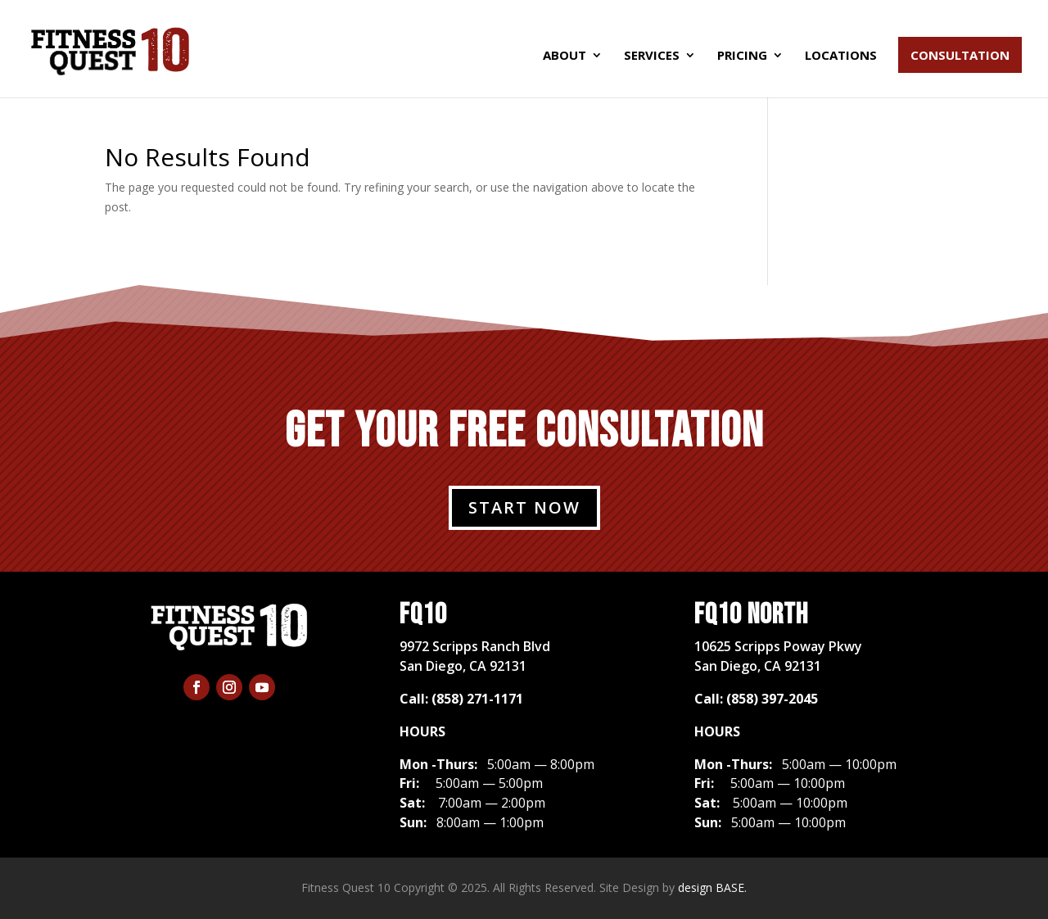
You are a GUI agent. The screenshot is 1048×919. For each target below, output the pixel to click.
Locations (841, 56)
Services (652, 56)
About (564, 56)
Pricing (742, 56)
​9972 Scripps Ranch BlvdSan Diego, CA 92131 (475, 656)
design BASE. (712, 887)
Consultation (960, 55)
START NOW (524, 507)
